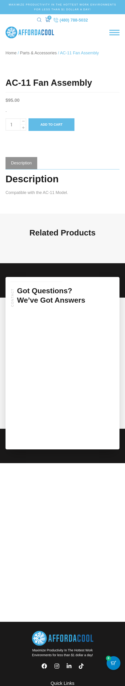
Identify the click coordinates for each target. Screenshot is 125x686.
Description (21, 163)
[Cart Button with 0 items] (113, 663)
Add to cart (51, 124)
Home (11, 53)
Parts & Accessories (38, 53)
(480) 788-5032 (71, 20)
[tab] (21, 163)
